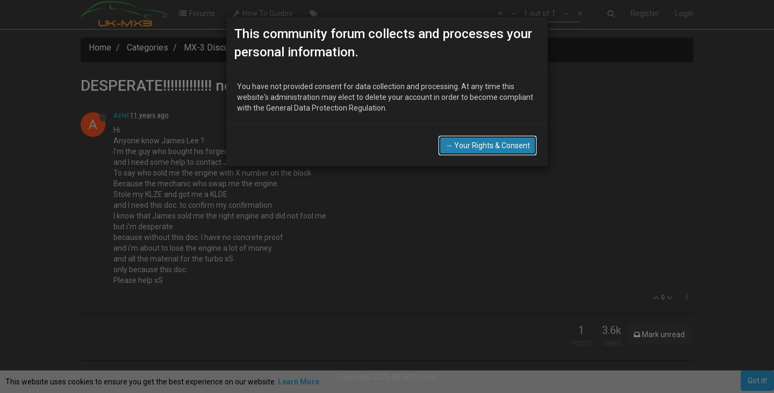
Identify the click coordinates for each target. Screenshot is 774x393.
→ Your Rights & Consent (487, 144)
